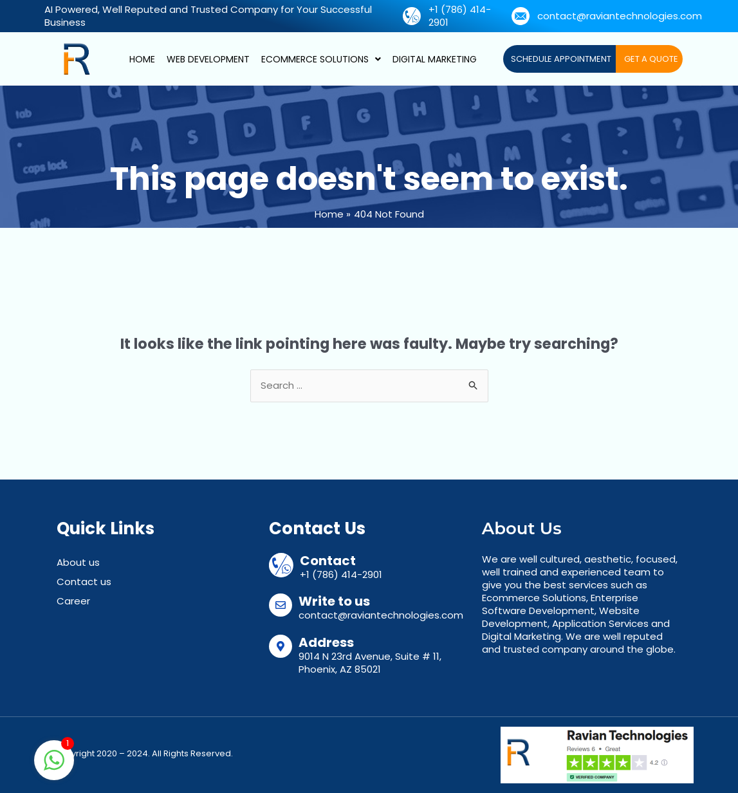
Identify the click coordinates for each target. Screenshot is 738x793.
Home (142, 59)
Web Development (208, 59)
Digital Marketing (434, 59)
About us (78, 562)
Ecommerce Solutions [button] (321, 59)
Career (73, 601)
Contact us (84, 581)
